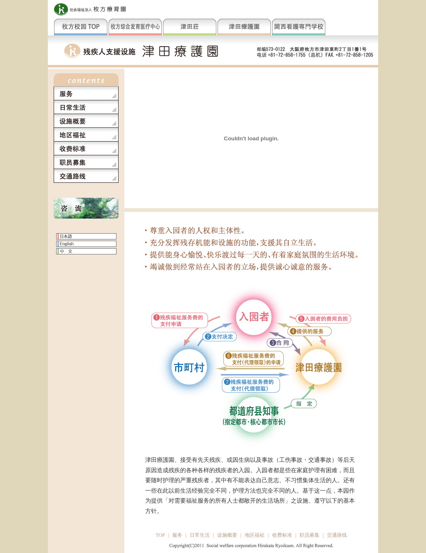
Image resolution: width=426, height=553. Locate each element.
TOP (160, 535)
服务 (177, 535)
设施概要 (227, 535)
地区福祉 (255, 535)
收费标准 (282, 535)
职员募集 (310, 535)
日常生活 (200, 535)
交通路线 (337, 535)
